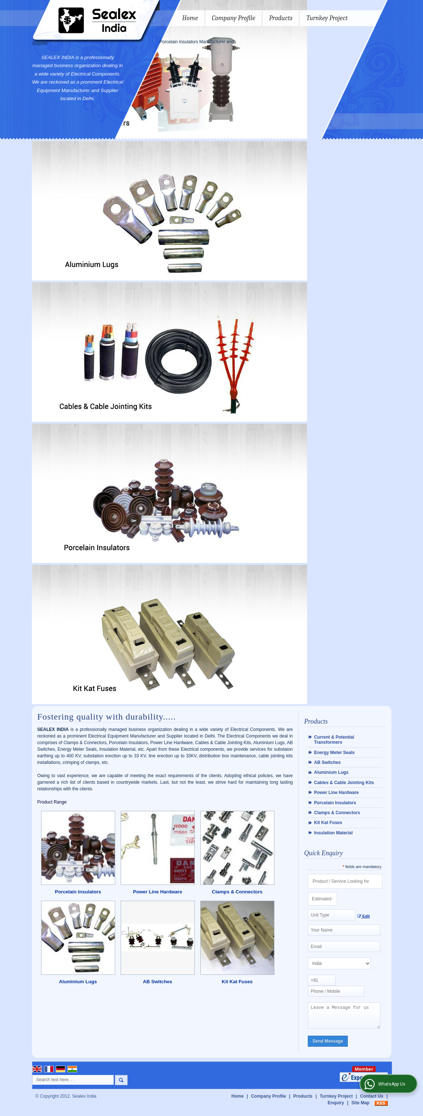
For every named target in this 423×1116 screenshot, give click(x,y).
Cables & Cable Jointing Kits (344, 782)
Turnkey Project (327, 18)
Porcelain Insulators (78, 891)
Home (190, 18)
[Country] (339, 963)
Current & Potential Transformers (334, 740)
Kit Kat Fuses (237, 981)
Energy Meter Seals (334, 752)
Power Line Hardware (157, 891)
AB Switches (157, 981)
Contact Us (371, 1100)
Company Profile (233, 18)
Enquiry (336, 1107)
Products (281, 18)
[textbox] (331, 915)
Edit (363, 916)
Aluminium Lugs (78, 981)
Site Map (360, 1107)
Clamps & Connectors (237, 891)
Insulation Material (333, 832)
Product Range (52, 802)
